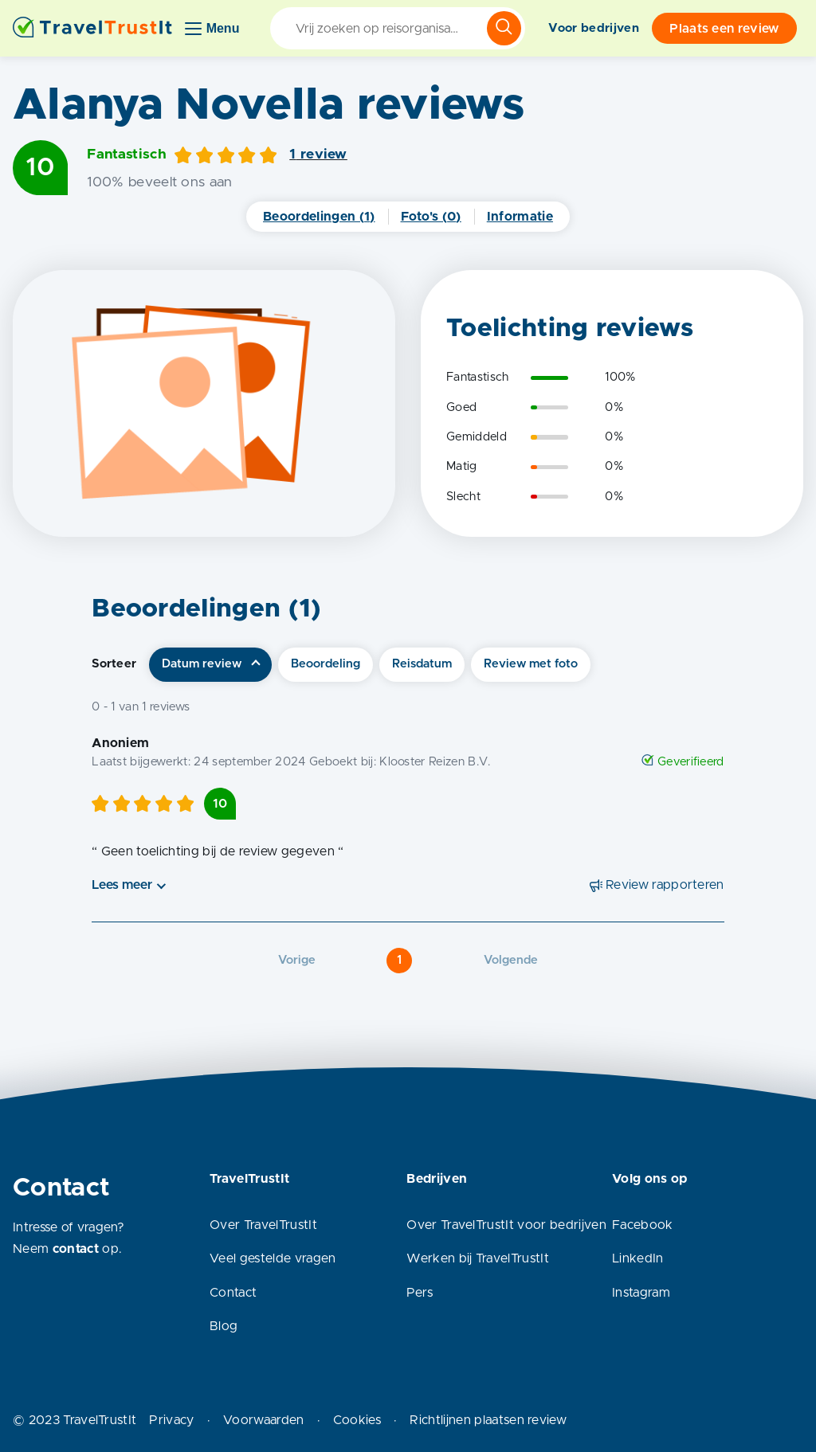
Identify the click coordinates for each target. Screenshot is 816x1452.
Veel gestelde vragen (272, 1258)
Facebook (642, 1225)
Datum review (201, 664)
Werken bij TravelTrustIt (477, 1258)
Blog (223, 1326)
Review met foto (531, 664)
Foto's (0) (431, 216)
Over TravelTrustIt (263, 1225)
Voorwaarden (263, 1420)
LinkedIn (638, 1258)
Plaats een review (724, 28)
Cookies (357, 1420)
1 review (318, 154)
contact (76, 1249)
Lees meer (122, 885)
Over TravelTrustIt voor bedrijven (506, 1225)
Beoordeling (325, 664)
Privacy (171, 1420)
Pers (419, 1292)
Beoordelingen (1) (319, 216)
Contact (233, 1292)
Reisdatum (422, 664)
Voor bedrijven (593, 28)
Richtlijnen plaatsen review (488, 1420)
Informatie (520, 216)
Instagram (641, 1292)
